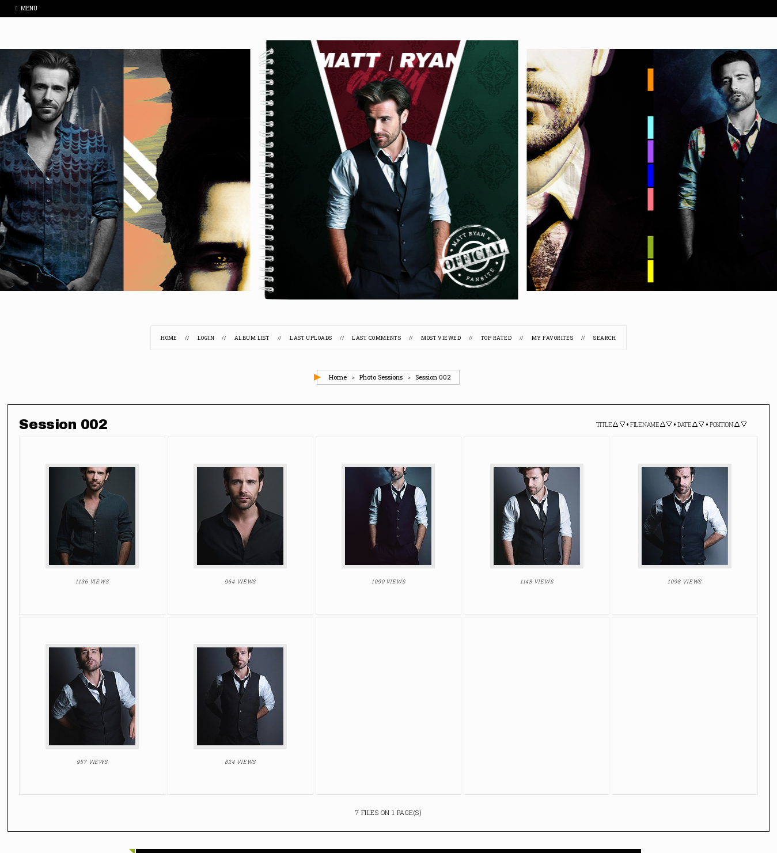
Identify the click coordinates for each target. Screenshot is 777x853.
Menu (26, 8)
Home (169, 338)
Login (206, 338)
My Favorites (552, 338)
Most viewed (441, 338)
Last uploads (311, 338)
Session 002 (432, 377)
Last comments (376, 338)
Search (604, 338)
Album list (252, 338)
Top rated (496, 338)
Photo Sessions (381, 377)
